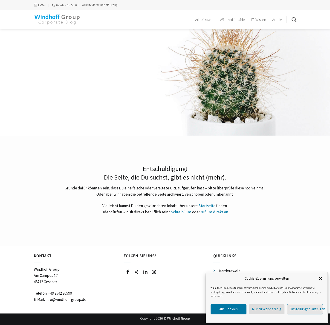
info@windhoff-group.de (66, 299)
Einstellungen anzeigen (306, 309)
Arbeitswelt (204, 19)
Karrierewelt (229, 270)
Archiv (277, 19)
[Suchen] (294, 20)
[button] (320, 278)
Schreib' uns (181, 212)
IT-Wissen (258, 19)
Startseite (206, 205)
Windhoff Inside (232, 19)
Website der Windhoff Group (100, 5)
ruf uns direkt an (214, 212)
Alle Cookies (228, 309)
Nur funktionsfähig (266, 309)
